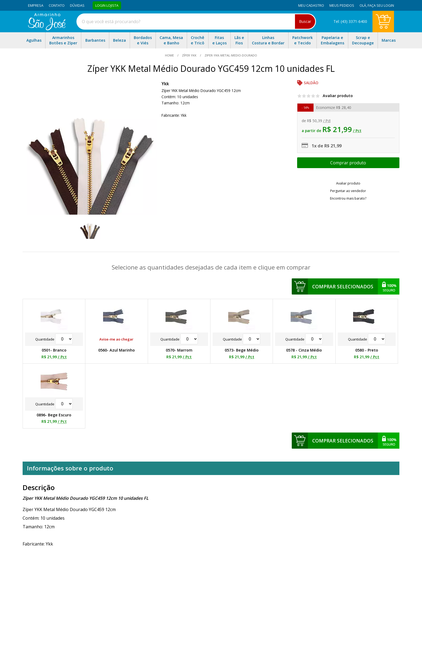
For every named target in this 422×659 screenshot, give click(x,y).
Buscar (305, 21)
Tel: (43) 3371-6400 (350, 21)
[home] (46, 29)
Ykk (165, 84)
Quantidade (54, 339)
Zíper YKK (189, 55)
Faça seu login (381, 5)
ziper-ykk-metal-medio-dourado (230, 55)
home (170, 55)
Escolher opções (348, 162)
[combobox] (196, 21)
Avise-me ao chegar (116, 339)
